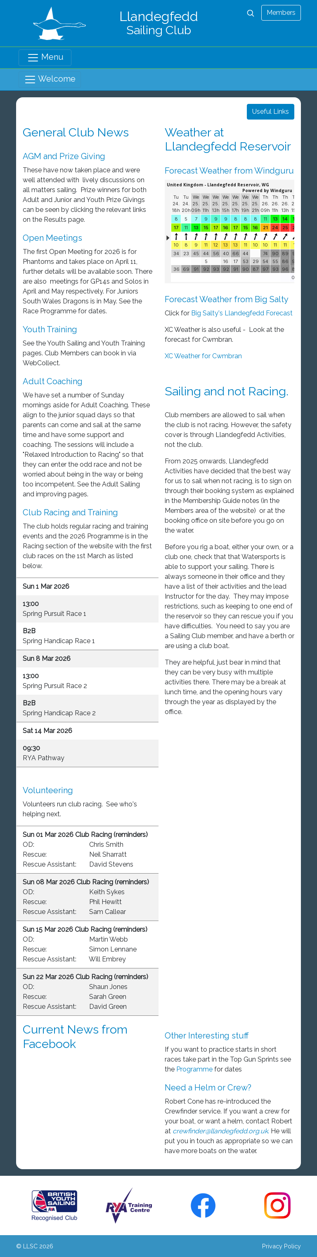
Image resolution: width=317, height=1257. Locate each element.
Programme (194, 1069)
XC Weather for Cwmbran (203, 356)
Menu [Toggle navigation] (45, 58)
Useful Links (270, 111)
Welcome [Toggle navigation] (50, 79)
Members (281, 12)
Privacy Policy (281, 1246)
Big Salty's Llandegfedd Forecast (242, 313)
